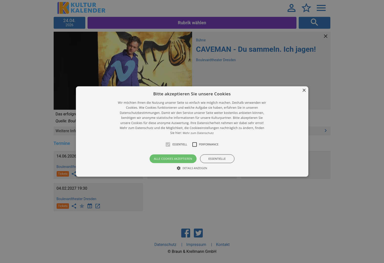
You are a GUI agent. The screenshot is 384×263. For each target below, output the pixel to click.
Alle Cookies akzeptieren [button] (173, 158)
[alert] (192, 131)
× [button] (304, 90)
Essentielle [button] (217, 158)
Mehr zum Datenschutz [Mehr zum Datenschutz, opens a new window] (198, 133)
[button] (192, 131)
